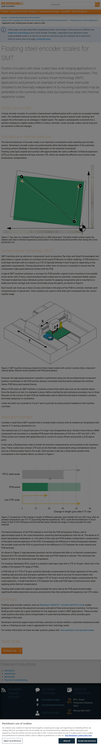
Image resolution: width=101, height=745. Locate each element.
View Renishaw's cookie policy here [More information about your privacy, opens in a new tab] (78, 738)
